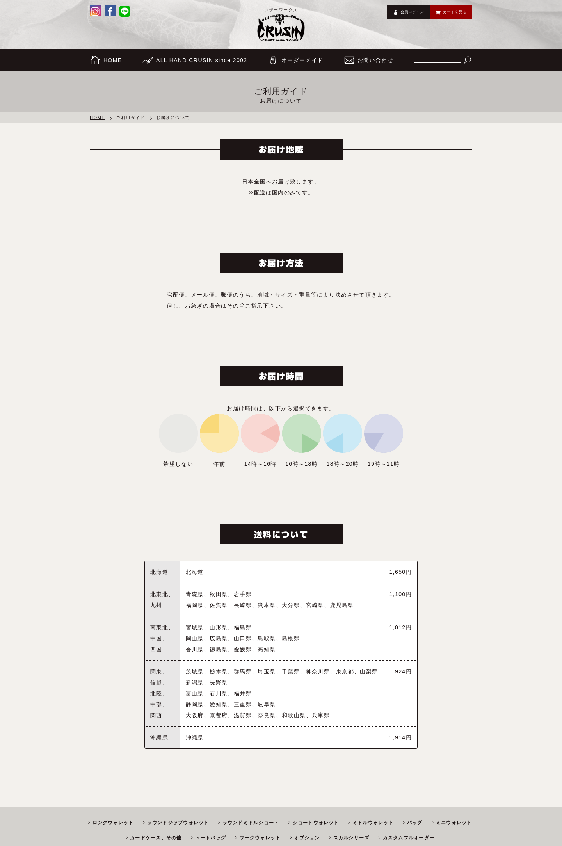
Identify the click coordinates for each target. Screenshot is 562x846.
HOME (97, 117)
